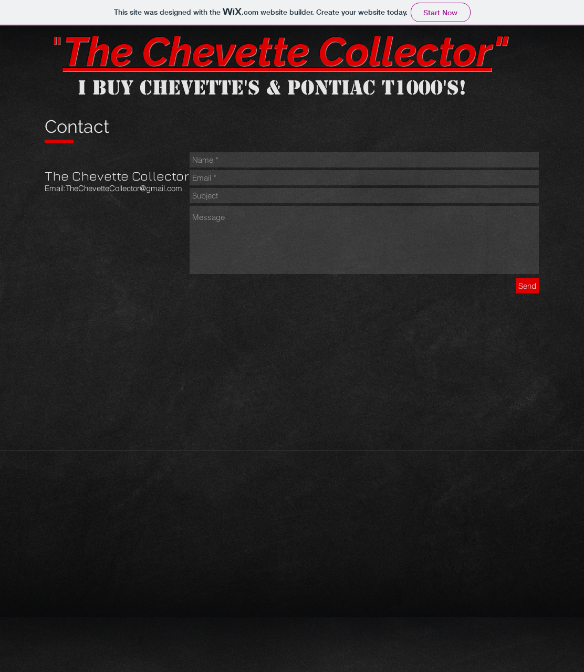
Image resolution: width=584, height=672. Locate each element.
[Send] (527, 285)
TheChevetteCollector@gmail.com (124, 188)
